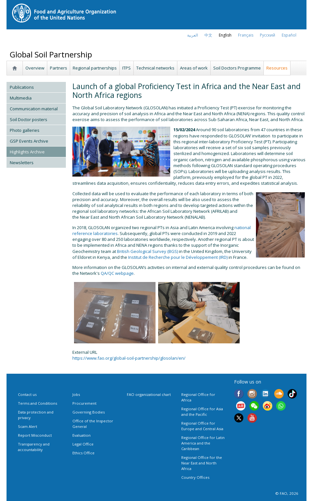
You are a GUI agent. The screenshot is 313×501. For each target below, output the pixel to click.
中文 (208, 35)
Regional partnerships (95, 68)
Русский (267, 35)
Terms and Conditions (37, 403)
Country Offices (195, 477)
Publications (22, 87)
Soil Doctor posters (28, 119)
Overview (34, 68)
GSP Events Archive (29, 141)
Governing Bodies (88, 412)
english (225, 35)
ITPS (126, 68)
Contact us (27, 394)
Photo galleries (24, 130)
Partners (58, 68)
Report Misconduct (35, 435)
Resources (277, 68)
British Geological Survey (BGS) (147, 251)
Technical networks (155, 68)
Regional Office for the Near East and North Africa (201, 463)
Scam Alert (27, 426)
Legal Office (83, 444)
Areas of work (194, 68)
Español (289, 35)
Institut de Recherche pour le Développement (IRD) (178, 257)
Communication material (34, 109)
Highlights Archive (27, 152)
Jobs (76, 394)
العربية (192, 35)
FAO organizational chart (149, 394)
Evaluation (81, 435)
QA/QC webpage (117, 273)
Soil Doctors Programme (237, 68)
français (245, 35)
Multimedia (21, 98)
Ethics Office (83, 452)
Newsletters (22, 162)
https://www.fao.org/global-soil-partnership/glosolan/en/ (129, 358)
